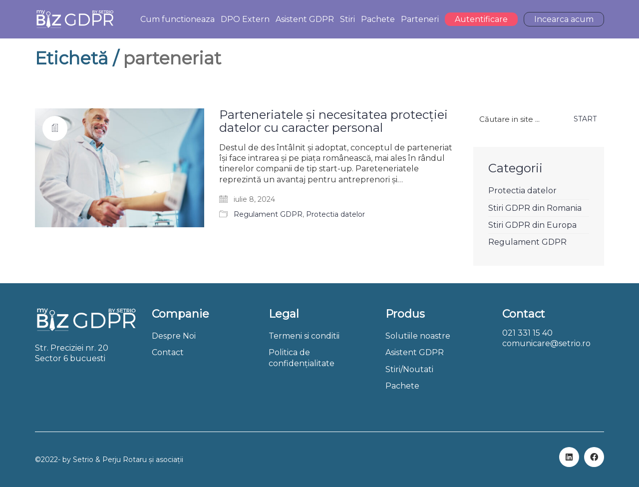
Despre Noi (174, 336)
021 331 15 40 (527, 333)
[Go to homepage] (74, 19)
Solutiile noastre (417, 336)
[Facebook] (594, 457)
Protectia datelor (335, 214)
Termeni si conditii (304, 336)
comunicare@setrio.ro (546, 343)
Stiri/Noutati (409, 369)
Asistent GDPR (414, 352)
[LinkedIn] (569, 457)
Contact (168, 352)
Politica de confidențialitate (301, 358)
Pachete (402, 386)
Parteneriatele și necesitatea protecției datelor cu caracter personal (333, 121)
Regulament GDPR (268, 214)
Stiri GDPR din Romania (535, 208)
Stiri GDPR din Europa (532, 225)
